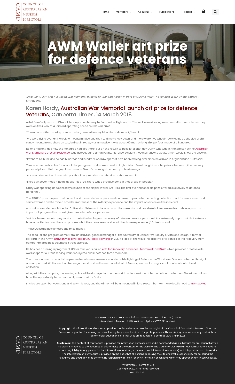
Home (105, 12)
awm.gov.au (198, 283)
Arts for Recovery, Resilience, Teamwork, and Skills (134, 249)
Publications (168, 12)
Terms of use (146, 365)
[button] (215, 12)
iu (144, 372)
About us (145, 12)
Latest (190, 12)
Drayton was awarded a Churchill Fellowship (82, 239)
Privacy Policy (129, 365)
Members (123, 12)
